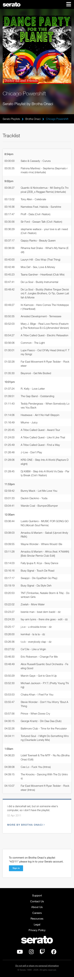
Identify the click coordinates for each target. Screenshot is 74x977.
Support (37, 895)
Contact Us (37, 901)
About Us (37, 907)
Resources (37, 918)
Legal (37, 924)
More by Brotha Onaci (25, 824)
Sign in (16, 868)
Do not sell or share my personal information (37, 965)
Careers (37, 912)
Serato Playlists (11, 118)
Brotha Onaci (33, 118)
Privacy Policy (37, 930)
